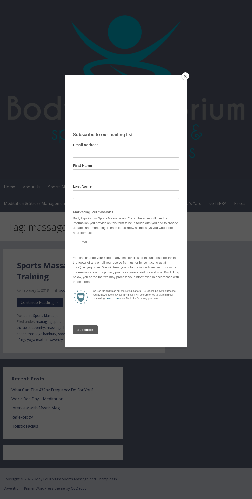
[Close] (185, 76)
